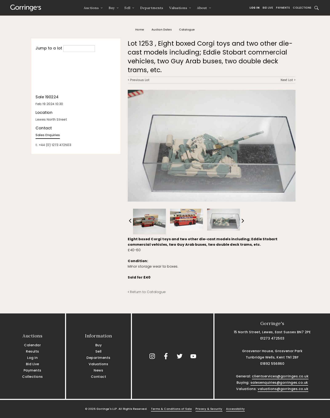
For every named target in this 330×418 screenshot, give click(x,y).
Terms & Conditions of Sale (171, 409)
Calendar (32, 345)
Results (32, 351)
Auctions (91, 8)
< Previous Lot (138, 80)
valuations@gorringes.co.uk (283, 388)
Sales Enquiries (48, 135)
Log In (254, 7)
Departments (151, 8)
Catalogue (187, 30)
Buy (112, 8)
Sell (127, 8)
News (98, 370)
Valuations (178, 8)
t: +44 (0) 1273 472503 (53, 145)
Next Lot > (288, 80)
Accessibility (235, 409)
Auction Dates (162, 30)
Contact (98, 376)
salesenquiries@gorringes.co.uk (279, 382)
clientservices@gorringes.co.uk (280, 376)
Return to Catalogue (147, 291)
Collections (302, 7)
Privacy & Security (209, 409)
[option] (149, 220)
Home (139, 30)
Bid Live (268, 7)
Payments (283, 7)
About (202, 8)
